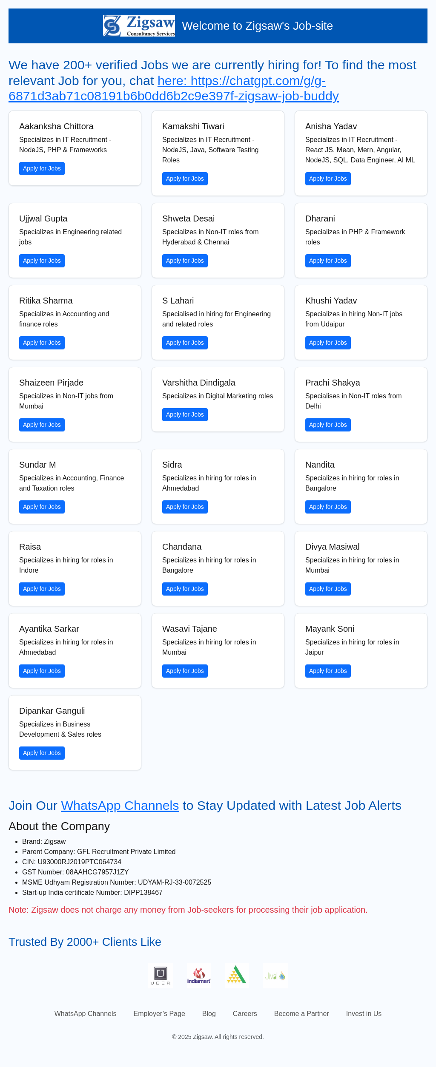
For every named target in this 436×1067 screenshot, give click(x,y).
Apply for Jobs (42, 168)
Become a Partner (301, 1013)
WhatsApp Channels (120, 805)
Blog (209, 1013)
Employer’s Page (159, 1013)
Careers (245, 1013)
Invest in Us (364, 1013)
